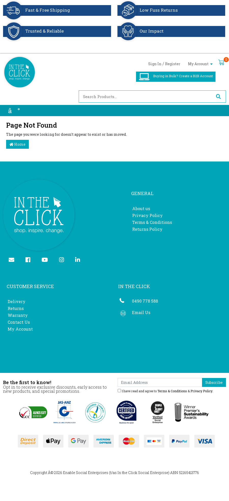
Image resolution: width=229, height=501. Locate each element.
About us (141, 208)
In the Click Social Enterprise (142, 472)
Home (17, 144)
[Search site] (218, 96)
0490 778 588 (145, 301)
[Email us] (14, 260)
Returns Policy (147, 229)
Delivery (16, 301)
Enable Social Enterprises (85, 472)
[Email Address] (160, 382)
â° (14, 110)
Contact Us (19, 322)
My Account (200, 63)
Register (172, 63)
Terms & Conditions (152, 222)
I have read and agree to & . (165, 390)
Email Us (141, 312)
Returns (16, 308)
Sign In (154, 63)
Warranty (18, 315)
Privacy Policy (147, 215)
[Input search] (145, 96)
